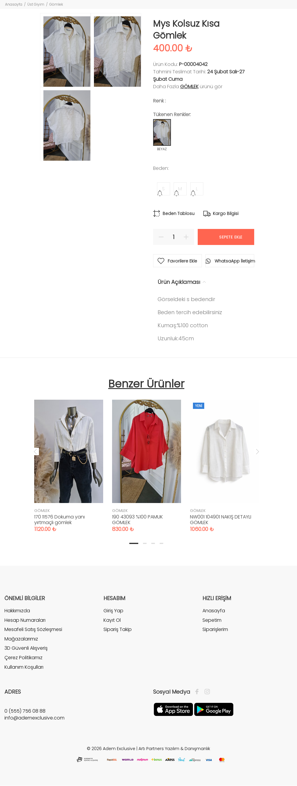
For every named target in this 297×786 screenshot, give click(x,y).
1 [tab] (133, 543)
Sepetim (211, 620)
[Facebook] (198, 692)
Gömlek (56, 4)
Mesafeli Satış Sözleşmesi (33, 629)
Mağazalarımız (21, 638)
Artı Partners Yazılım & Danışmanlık (174, 749)
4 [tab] (161, 543)
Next (257, 451)
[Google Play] (214, 709)
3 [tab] (153, 543)
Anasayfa (13, 4)
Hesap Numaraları (24, 620)
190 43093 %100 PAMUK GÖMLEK (137, 519)
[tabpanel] (69, 460)
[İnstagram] (206, 692)
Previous (35, 451)
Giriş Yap (113, 611)
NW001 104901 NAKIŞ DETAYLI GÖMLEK (220, 519)
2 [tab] (145, 543)
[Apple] (173, 709)
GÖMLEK (189, 86)
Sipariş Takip (117, 629)
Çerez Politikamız (23, 657)
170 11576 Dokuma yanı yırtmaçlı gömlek (59, 519)
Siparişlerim (215, 629)
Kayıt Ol (112, 620)
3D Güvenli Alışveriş (26, 648)
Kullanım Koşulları (23, 667)
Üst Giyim (35, 4)
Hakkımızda (17, 611)
